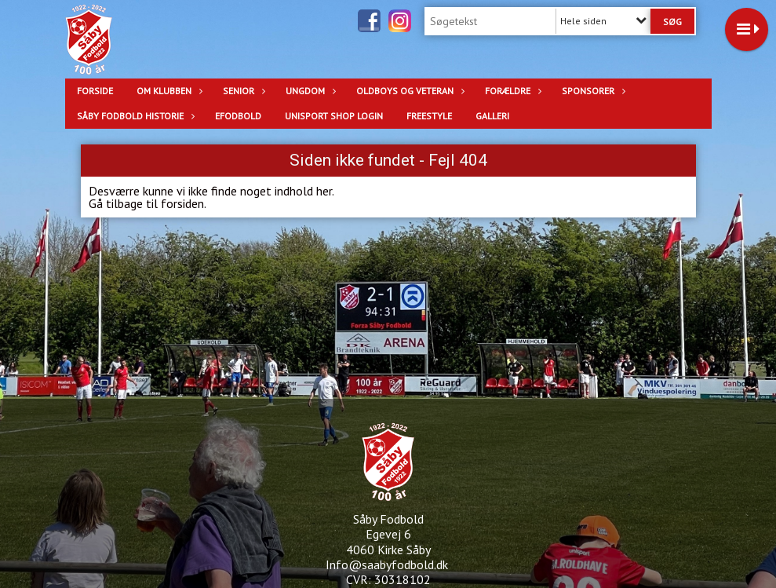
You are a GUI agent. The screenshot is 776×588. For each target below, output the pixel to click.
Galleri (492, 116)
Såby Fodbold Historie (134, 116)
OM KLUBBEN (168, 91)
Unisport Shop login (334, 116)
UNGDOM (309, 91)
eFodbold (238, 116)
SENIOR (242, 91)
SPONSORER (592, 91)
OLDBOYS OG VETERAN (408, 91)
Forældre (511, 91)
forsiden (182, 203)
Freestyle (429, 116)
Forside (95, 91)
